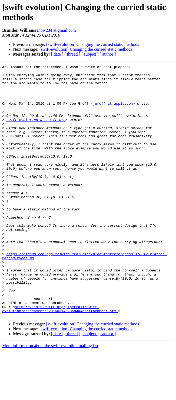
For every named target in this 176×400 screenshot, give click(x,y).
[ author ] (108, 54)
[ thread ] (72, 54)
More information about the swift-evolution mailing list (50, 395)
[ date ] (57, 54)
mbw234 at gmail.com (56, 30)
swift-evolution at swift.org (35, 131)
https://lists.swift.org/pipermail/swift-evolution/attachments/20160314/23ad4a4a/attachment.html (60, 358)
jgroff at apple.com (113, 111)
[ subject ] (90, 54)
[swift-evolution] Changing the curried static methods (92, 44)
